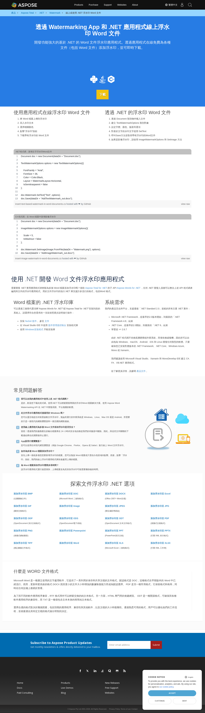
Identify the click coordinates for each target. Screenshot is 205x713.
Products (78, 5)
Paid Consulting (25, 692)
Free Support (111, 687)
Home (20, 682)
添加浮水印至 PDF (160, 518)
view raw (185, 204)
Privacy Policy (114, 709)
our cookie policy (166, 687)
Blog (63, 692)
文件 (47, 321)
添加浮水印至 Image (69, 506)
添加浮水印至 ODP (23, 518)
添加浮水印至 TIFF (23, 543)
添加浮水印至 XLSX (160, 543)
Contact (134, 709)
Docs (19, 687)
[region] (102, 177)
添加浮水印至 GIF (22, 506)
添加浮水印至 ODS (68, 518)
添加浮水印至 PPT (114, 530)
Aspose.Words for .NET (128, 287)
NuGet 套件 (31, 321)
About (135, 5)
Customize (160, 701)
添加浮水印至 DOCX (115, 493)
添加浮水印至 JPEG (115, 506)
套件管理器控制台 (57, 325)
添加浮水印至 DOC (68, 493)
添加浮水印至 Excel (160, 493)
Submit (156, 644)
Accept (172, 693)
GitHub (87, 204)
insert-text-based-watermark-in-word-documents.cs (40, 204)
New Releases (112, 682)
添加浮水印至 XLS (114, 543)
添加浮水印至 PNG (23, 530)
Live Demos (67, 687)
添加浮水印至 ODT (114, 518)
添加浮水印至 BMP (23, 493)
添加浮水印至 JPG (160, 506)
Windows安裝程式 (34, 329)
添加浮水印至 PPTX (160, 530)
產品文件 (141, 371)
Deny (184, 701)
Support (108, 5)
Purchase (93, 5)
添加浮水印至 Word (69, 543)
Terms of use (126, 709)
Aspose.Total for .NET (96, 287)
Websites (121, 5)
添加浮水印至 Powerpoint (72, 530)
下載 (102, 94)
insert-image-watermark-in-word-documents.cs (38, 258)
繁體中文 (170, 4)
